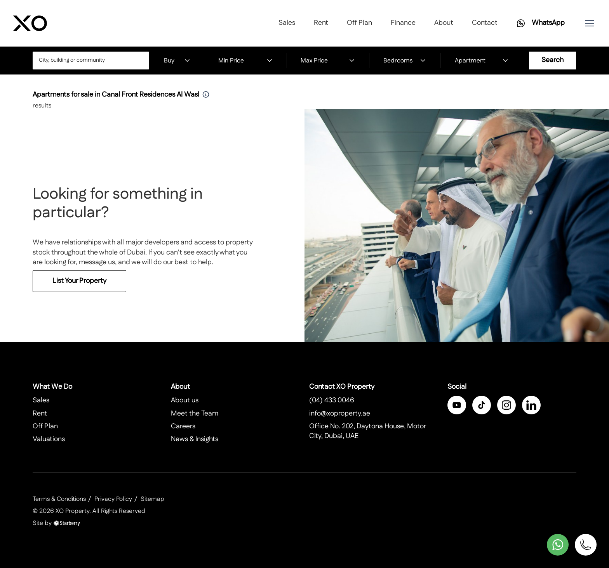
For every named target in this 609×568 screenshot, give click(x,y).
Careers (183, 426)
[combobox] (91, 60)
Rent (321, 23)
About (443, 23)
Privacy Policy (113, 499)
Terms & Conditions (59, 499)
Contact (485, 23)
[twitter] (481, 405)
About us (184, 400)
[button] (589, 23)
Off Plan (359, 23)
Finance (403, 23)
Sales (286, 23)
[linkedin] (531, 405)
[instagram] (506, 405)
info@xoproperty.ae (339, 414)
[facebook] (456, 405)
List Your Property (79, 286)
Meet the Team (194, 414)
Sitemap (152, 499)
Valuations (49, 439)
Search (552, 60)
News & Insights (194, 439)
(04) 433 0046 (331, 400)
